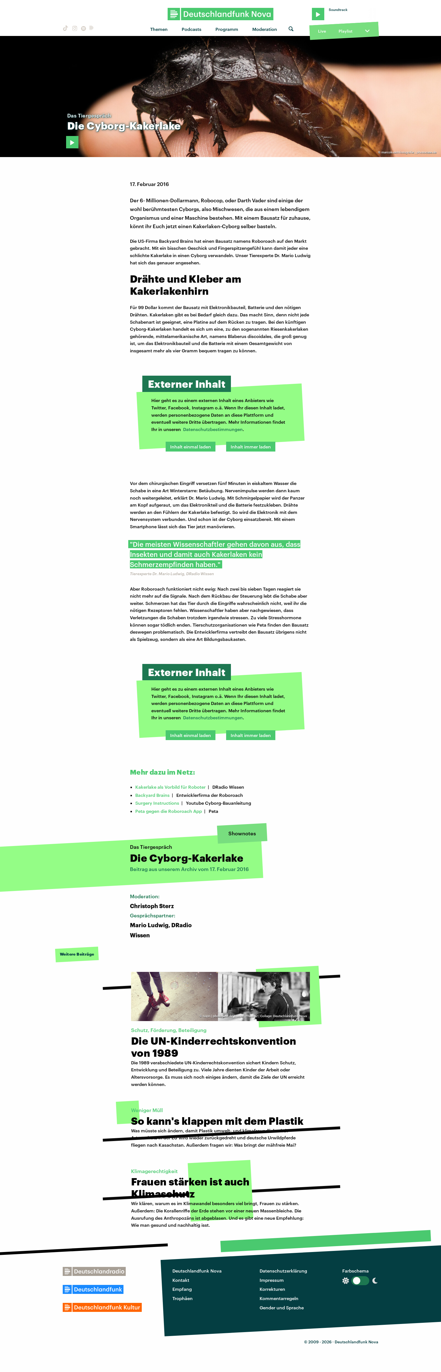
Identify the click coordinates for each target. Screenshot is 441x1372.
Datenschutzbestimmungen (213, 429)
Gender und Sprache (282, 1307)
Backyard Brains (152, 795)
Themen (159, 29)
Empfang (182, 1289)
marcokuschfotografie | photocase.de (408, 152)
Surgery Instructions (157, 803)
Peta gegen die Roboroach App (168, 811)
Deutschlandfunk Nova (197, 1270)
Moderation (264, 29)
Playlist (345, 31)
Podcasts (191, 29)
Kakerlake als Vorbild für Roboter (170, 787)
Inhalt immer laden (251, 446)
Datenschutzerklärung (283, 1270)
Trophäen (182, 1298)
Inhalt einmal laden (190, 446)
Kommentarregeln (279, 1298)
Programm (226, 29)
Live (322, 31)
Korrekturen (272, 1289)
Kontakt (180, 1280)
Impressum (272, 1280)
